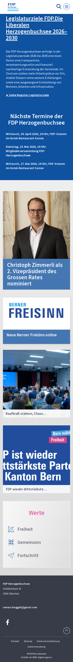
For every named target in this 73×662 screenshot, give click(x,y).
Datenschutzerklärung (48, 641)
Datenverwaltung (36, 646)
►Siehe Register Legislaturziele (27, 95)
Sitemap (28, 641)
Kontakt (15, 641)
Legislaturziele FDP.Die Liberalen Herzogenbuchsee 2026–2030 (36, 28)
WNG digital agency (42, 657)
